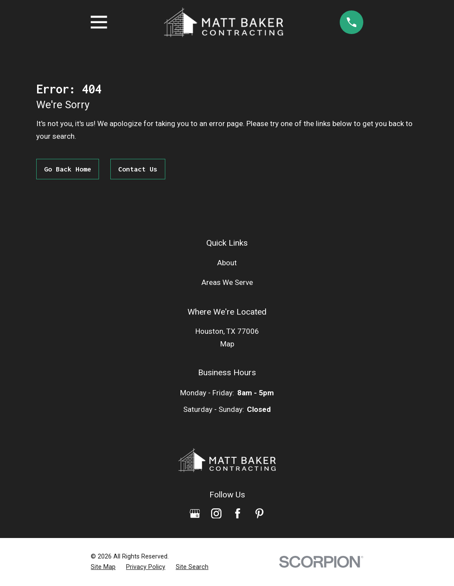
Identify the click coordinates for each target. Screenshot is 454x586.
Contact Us (137, 169)
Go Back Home (67, 169)
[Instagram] (216, 513)
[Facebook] (237, 513)
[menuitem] (103, 567)
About (227, 262)
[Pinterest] (259, 513)
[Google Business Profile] (195, 513)
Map (227, 343)
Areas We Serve (227, 282)
